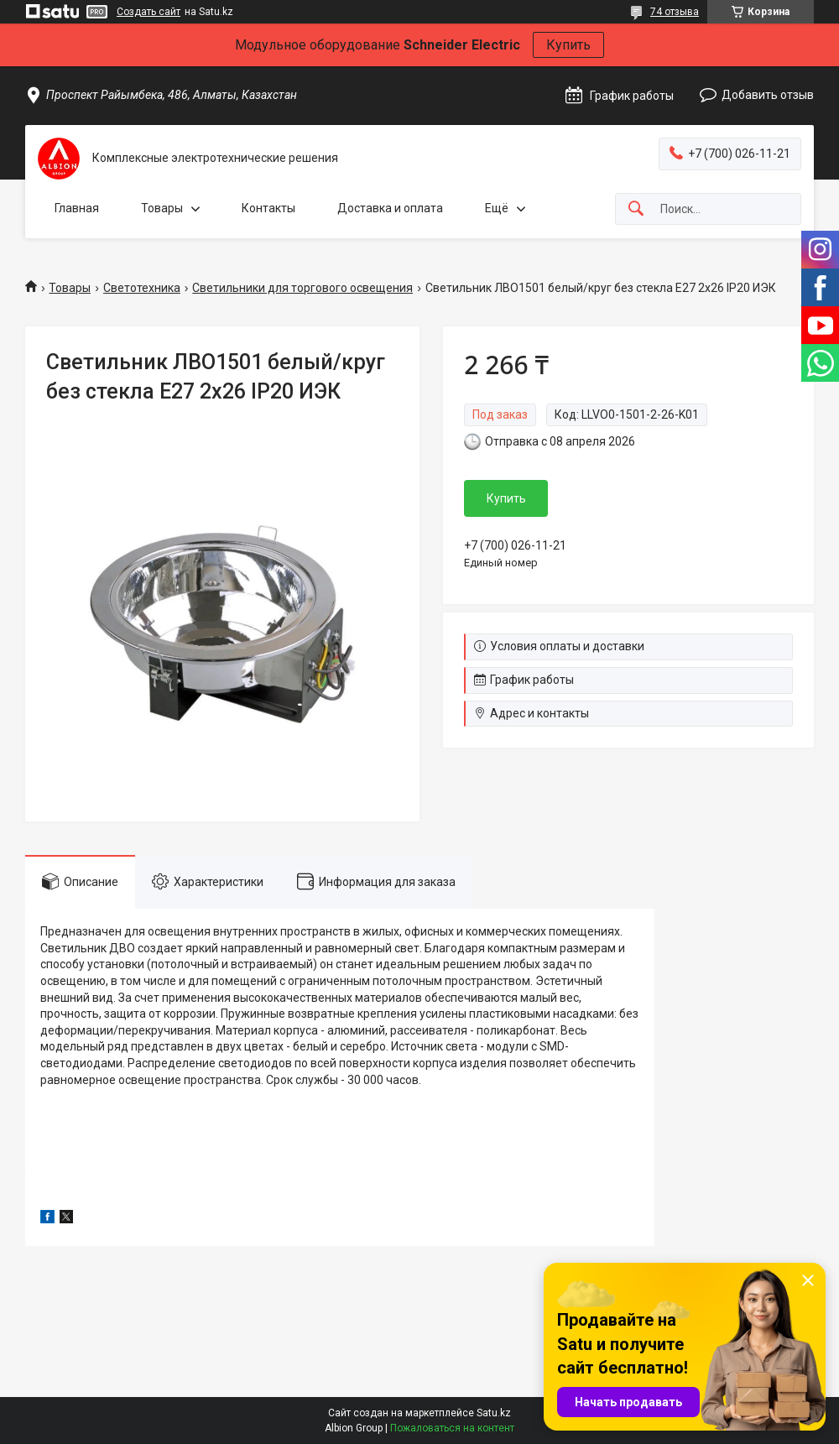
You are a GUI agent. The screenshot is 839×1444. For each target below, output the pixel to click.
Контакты (268, 208)
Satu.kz (494, 1413)
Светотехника (141, 288)
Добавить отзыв (768, 95)
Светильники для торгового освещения (302, 288)
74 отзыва (674, 12)
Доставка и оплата (390, 208)
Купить (568, 45)
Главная (77, 208)
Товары (162, 208)
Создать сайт (148, 12)
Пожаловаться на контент (452, 1428)
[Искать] (636, 209)
